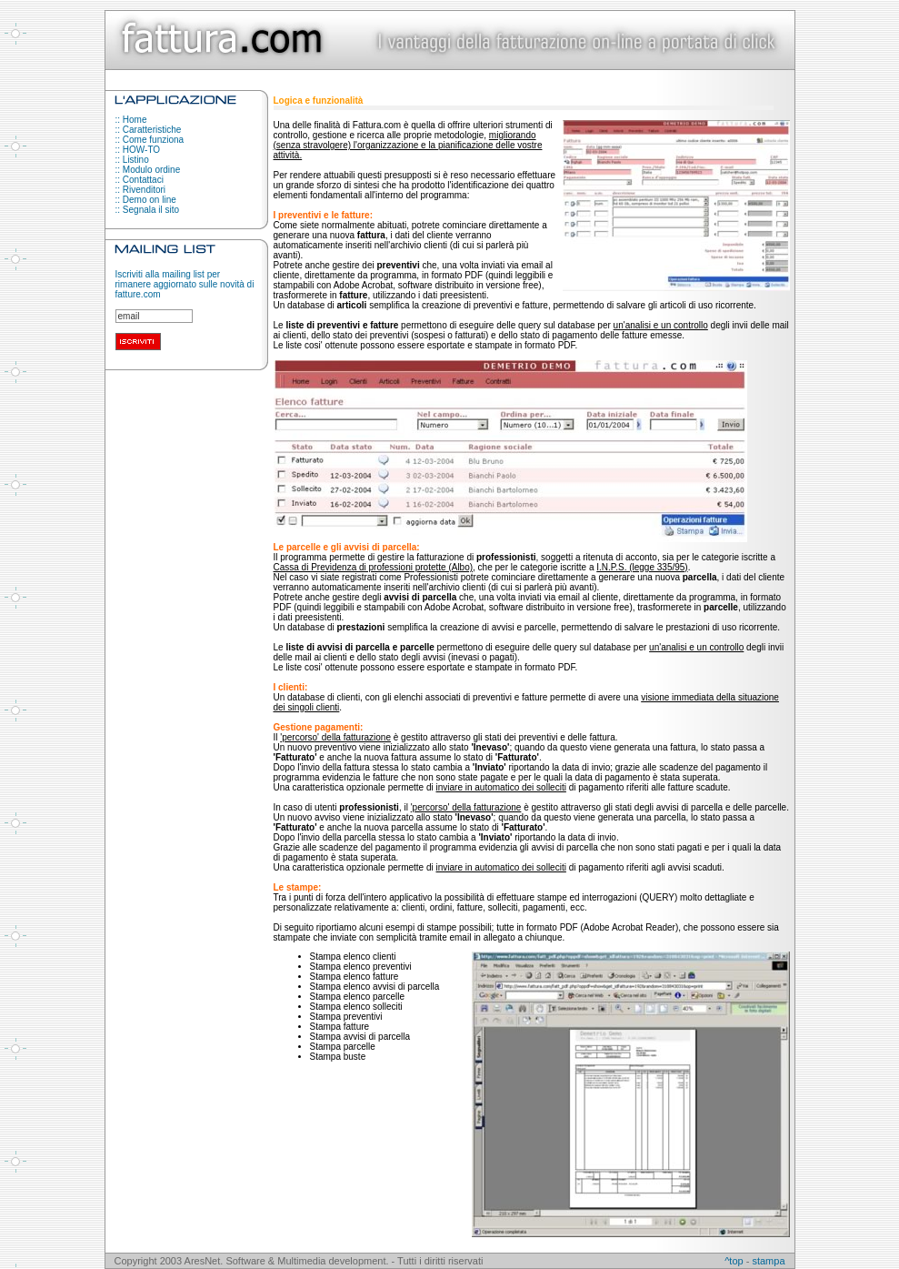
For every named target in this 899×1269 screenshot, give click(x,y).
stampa (768, 1260)
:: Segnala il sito (147, 210)
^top (733, 1260)
